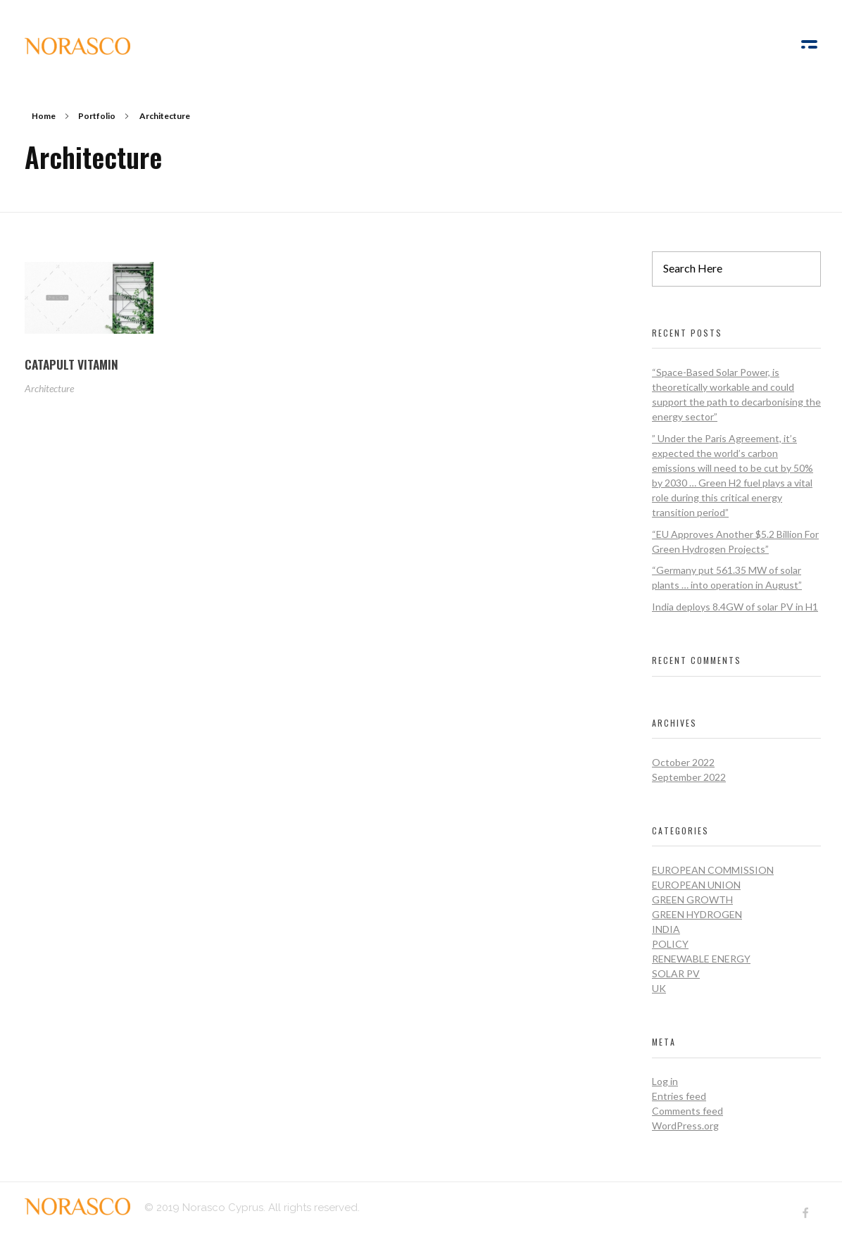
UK (659, 988)
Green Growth (692, 899)
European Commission (713, 870)
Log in (665, 1081)
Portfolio (96, 116)
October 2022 (683, 762)
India (666, 929)
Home (44, 116)
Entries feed (679, 1096)
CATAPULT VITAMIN (71, 364)
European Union (696, 885)
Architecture (49, 388)
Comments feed (687, 1111)
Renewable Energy (701, 959)
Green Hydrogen (697, 914)
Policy (670, 944)
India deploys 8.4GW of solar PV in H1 (735, 607)
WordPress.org (685, 1125)
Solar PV (676, 973)
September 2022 (689, 777)
